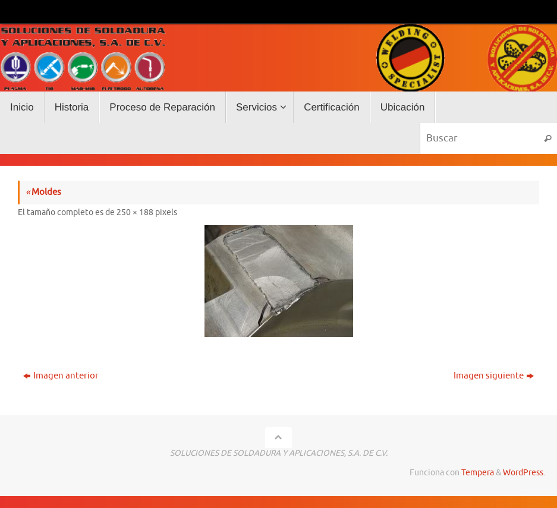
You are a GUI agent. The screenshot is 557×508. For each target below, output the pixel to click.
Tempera (477, 473)
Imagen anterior (61, 375)
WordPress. (524, 473)
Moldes (43, 192)
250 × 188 (135, 212)
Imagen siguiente (494, 375)
